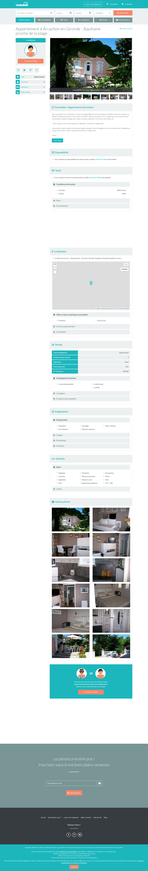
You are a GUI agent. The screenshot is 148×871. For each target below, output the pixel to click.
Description (24, 20)
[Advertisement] (91, 229)
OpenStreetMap (119, 308)
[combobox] (103, 12)
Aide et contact (86, 817)
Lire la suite (57, 140)
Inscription (112, 4)
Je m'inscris (74, 793)
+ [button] (55, 264)
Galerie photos (123, 20)
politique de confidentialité (68, 851)
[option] (95, 96)
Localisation (83, 20)
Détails (103, 20)
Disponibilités (44, 20)
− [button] (55, 267)
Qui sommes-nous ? (54, 817)
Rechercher (122, 13)
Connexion (127, 4)
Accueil (43, 817)
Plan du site (98, 817)
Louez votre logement (93, 4)
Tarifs (64, 20)
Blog (105, 817)
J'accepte (74, 867)
